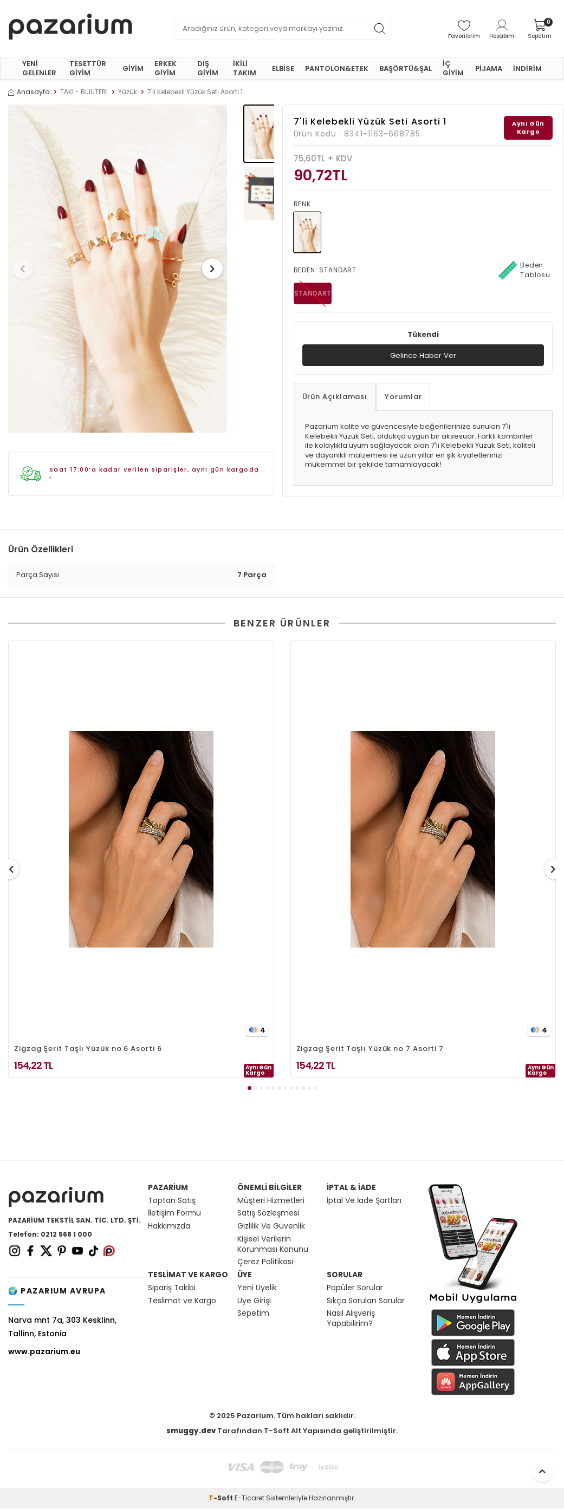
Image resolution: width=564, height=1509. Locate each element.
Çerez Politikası (265, 1262)
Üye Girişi (254, 1301)
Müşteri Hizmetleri (270, 1201)
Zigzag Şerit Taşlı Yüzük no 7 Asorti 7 (370, 1049)
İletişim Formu (174, 1213)
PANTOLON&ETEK (336, 68)
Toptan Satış (172, 1201)
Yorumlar (403, 398)
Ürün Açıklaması (335, 398)
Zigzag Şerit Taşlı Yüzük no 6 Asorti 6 (88, 1049)
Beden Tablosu (524, 270)
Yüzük (127, 92)
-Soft (222, 1498)
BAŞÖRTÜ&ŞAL (405, 68)
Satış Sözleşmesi (268, 1213)
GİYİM (133, 68)
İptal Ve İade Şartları (364, 1201)
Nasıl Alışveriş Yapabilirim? (351, 1319)
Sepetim (253, 1314)
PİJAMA (488, 68)
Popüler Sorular (355, 1288)
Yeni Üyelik (257, 1288)
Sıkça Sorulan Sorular (366, 1301)
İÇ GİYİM (453, 68)
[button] (26, 268)
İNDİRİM (527, 68)
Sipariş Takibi (172, 1288)
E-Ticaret (249, 1498)
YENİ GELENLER (39, 68)
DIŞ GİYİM (207, 68)
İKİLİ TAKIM (244, 68)
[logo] (70, 28)
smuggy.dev (191, 1431)
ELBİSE (283, 68)
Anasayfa (29, 92)
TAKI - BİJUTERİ (84, 92)
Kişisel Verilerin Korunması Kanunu (272, 1244)
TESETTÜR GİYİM (87, 68)
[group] (117, 268)
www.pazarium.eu (44, 1352)
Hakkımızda (169, 1226)
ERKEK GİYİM (165, 68)
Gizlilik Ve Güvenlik (271, 1226)
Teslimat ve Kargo (182, 1301)
